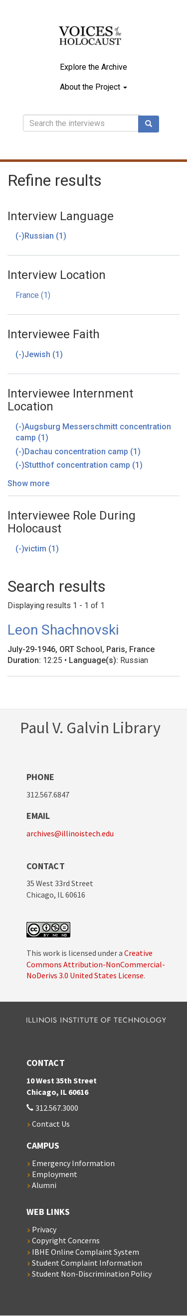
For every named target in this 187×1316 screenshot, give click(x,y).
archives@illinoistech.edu (70, 833)
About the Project (93, 87)
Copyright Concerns (66, 1240)
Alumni (44, 1185)
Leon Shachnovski (63, 630)
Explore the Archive (93, 67)
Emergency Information (73, 1163)
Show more (28, 483)
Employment (54, 1174)
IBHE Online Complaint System (85, 1252)
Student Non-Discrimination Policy (92, 1274)
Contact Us (51, 1124)
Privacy (44, 1229)
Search (152, 124)
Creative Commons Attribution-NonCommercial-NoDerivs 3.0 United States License (95, 964)
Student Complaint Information (87, 1263)
